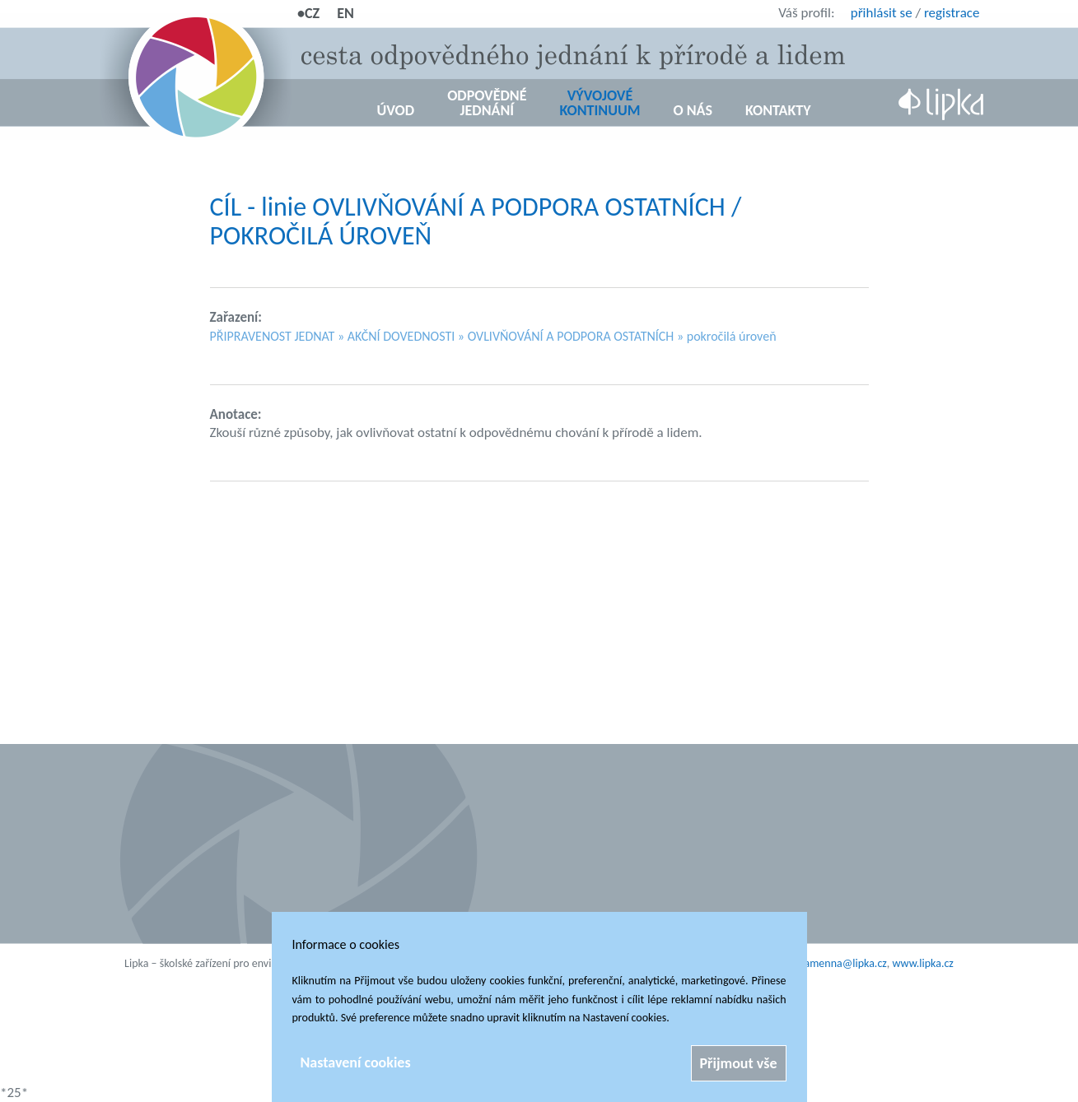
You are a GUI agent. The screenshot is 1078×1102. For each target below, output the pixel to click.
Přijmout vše (738, 1063)
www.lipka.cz (923, 963)
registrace (952, 12)
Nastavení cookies (356, 1062)
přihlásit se (881, 12)
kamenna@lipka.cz (843, 963)
